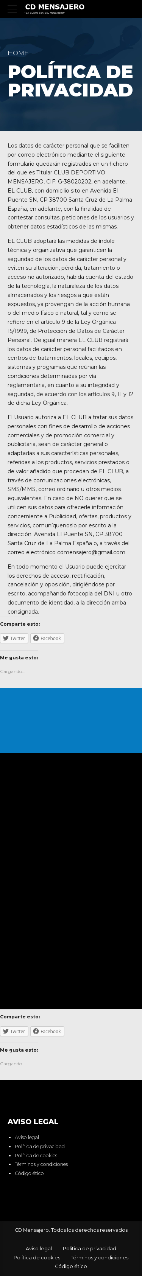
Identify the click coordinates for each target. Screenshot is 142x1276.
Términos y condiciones (41, 1164)
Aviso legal (27, 1137)
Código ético (29, 1174)
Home (18, 53)
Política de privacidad (40, 1146)
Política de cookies (36, 1155)
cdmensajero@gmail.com (91, 552)
